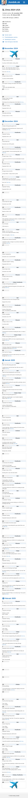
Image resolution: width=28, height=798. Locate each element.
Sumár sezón (7, 35)
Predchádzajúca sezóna (9, 37)
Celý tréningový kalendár (10, 41)
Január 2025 (10, 360)
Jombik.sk (14, 2)
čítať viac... (9, 71)
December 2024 (11, 121)
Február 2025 (10, 598)
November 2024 (11, 48)
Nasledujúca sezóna (8, 39)
